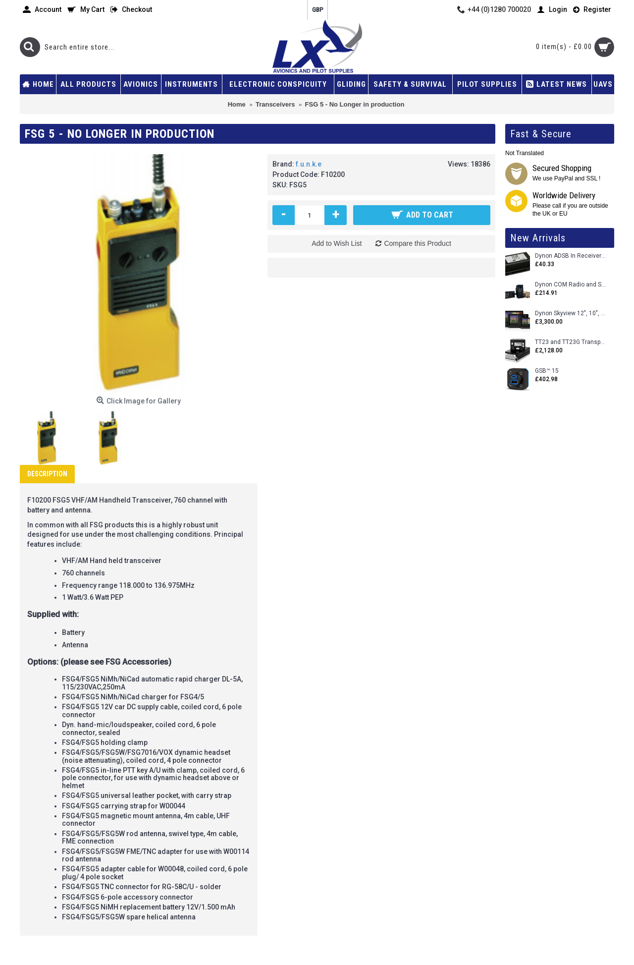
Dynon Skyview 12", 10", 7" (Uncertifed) (571, 313)
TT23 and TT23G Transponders (571, 342)
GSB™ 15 (547, 371)
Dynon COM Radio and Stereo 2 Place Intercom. (571, 285)
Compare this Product (417, 243)
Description (47, 474)
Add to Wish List (337, 243)
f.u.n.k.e (308, 164)
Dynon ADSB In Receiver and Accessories (571, 256)
